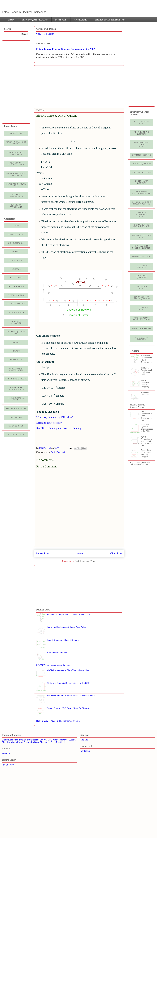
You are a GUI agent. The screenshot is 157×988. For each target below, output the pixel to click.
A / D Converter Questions (141, 122)
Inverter (16, 342)
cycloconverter (16, 435)
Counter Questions (141, 172)
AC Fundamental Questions (141, 133)
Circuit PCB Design (45, 34)
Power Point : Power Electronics (16, 174)
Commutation (16, 260)
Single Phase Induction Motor (16, 388)
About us (6, 753)
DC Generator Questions (141, 182)
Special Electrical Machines (16, 399)
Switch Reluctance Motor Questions (141, 319)
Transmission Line (35, 740)
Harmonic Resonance (57, 653)
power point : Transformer (16, 206)
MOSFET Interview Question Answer (53, 665)
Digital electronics (16, 286)
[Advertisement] (58, 84)
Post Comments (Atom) (85, 561)
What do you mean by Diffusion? (54, 417)
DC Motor (16, 269)
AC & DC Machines (53, 740)
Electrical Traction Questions (141, 236)
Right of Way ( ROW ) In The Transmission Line (58, 721)
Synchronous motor (16, 409)
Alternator (16, 226)
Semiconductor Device (16, 379)
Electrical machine (16, 304)
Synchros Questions (141, 328)
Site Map (84, 740)
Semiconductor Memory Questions (141, 298)
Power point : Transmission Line (16, 195)
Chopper (16, 252)
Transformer (16, 417)
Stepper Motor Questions (142, 308)
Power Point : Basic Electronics (16, 153)
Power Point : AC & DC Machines (16, 143)
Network (16, 351)
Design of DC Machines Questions (141, 192)
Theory (11, 19)
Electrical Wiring (16, 295)
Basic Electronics (42, 742)
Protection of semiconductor (16, 369)
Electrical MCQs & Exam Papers (110, 19)
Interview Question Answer (34, 19)
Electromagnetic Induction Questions (141, 247)
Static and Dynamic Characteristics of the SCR (68, 683)
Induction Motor (16, 312)
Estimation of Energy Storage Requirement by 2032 (65, 49)
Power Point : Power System (16, 185)
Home (79, 553)
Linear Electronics (10, 740)
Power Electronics (25, 742)
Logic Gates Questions (141, 277)
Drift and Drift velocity (49, 422)
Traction (22, 740)
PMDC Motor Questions (141, 287)
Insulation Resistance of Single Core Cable (66, 627)
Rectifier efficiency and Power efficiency (58, 428)
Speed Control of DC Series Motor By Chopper (68, 708)
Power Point (61, 19)
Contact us (85, 751)
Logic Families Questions (141, 266)
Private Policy (8, 765)
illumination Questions (141, 338)
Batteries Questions (141, 155)
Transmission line (16, 426)
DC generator (16, 278)
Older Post (116, 553)
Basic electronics (16, 243)
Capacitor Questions (141, 164)
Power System (69, 740)
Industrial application (16, 322)
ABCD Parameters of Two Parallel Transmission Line (71, 696)
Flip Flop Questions (141, 257)
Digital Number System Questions (141, 226)
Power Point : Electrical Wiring (16, 164)
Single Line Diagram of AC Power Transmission (68, 615)
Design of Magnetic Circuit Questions (141, 203)
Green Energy (80, 19)
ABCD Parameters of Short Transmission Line (68, 670)
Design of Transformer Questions (141, 214)
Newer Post (42, 553)
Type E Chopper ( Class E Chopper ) (64, 640)
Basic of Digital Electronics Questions (141, 144)
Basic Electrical (58, 452)
